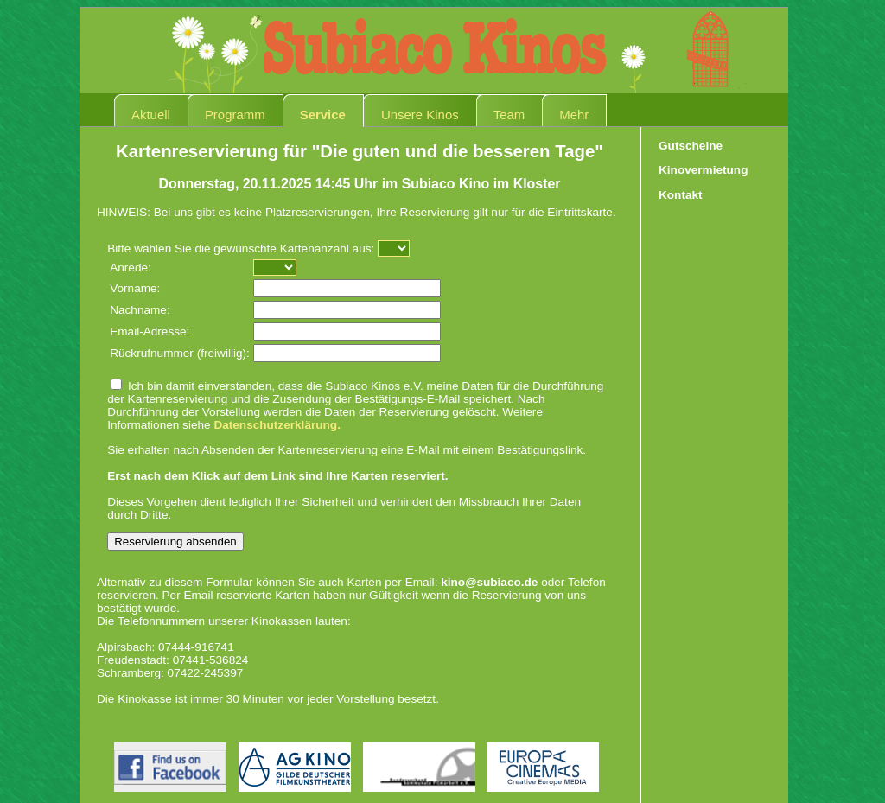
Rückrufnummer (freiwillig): (180, 353)
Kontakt (681, 194)
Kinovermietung (703, 169)
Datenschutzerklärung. (277, 424)
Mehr (574, 114)
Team (509, 114)
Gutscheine (691, 145)
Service (323, 114)
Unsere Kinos (420, 114)
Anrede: (130, 267)
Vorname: (135, 288)
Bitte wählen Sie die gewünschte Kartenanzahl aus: (240, 248)
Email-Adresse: (149, 331)
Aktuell (150, 114)
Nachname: (140, 309)
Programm (235, 114)
